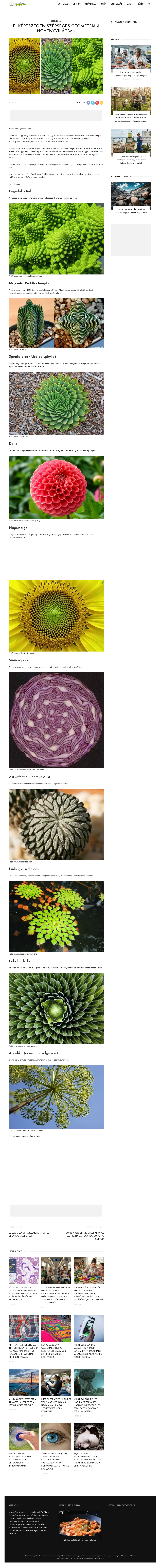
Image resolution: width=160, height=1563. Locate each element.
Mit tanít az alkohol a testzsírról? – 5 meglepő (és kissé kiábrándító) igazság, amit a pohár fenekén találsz (23, 1351)
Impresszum (78, 1559)
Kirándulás (90, 4)
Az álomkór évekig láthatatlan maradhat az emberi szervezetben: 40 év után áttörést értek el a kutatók (23, 1294)
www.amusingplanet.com (27, 1136)
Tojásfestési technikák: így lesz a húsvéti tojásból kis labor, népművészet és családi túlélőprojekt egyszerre (88, 1294)
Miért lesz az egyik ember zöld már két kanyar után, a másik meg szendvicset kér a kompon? (56, 1405)
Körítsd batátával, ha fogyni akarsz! (79, 1540)
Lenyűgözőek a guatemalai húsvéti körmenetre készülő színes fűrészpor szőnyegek (53, 1351)
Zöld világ (63, 4)
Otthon (76, 4)
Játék (103, 4)
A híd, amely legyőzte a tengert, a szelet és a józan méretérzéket (22, 1402)
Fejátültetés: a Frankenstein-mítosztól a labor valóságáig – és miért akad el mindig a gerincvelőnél (88, 1460)
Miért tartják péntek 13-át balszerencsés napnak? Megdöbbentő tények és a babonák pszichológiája (87, 1405)
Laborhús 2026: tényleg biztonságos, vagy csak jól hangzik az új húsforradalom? (131, 76)
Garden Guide (98, 1559)
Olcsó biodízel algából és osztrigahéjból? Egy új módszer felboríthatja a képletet (131, 161)
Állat (130, 4)
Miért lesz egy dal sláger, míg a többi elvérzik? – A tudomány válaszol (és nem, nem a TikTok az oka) (88, 1351)
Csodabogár (116, 4)
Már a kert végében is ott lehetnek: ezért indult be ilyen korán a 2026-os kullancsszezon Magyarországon (131, 118)
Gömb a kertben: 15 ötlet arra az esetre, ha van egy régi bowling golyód (85, 1236)
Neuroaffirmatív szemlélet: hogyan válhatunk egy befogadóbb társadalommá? (20, 1460)
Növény (141, 4)
